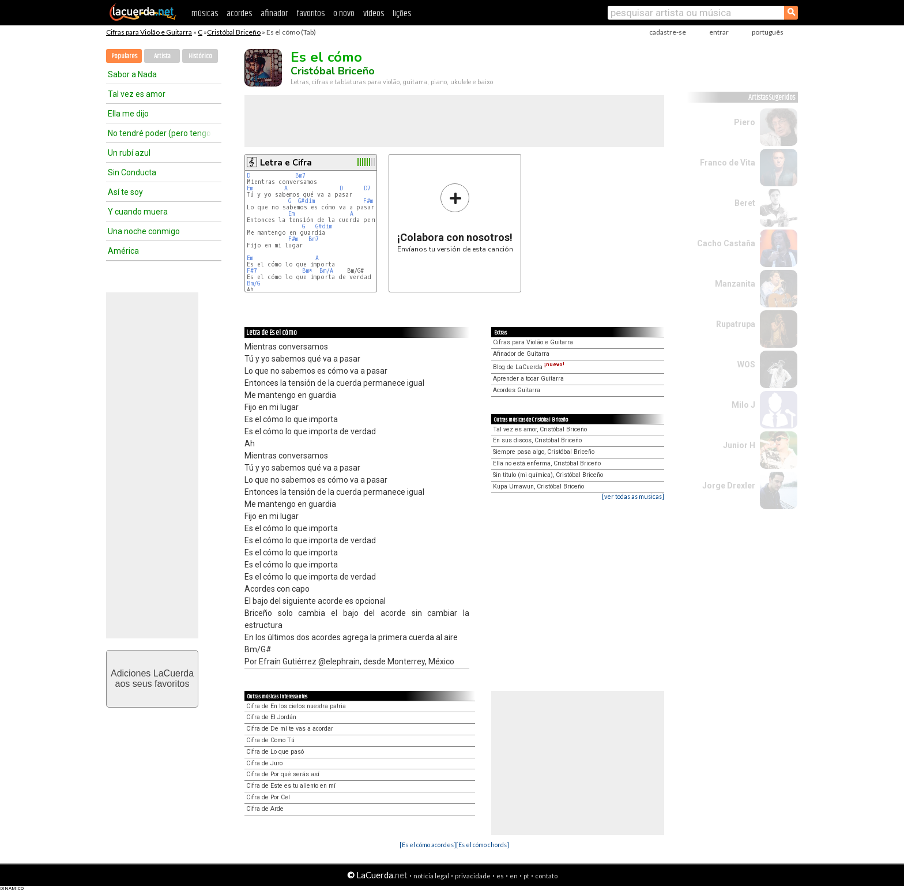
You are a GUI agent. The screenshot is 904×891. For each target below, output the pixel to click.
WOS (746, 364)
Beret (744, 203)
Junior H (739, 445)
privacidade (473, 875)
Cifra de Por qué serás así (282, 774)
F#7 (252, 271)
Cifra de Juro (264, 763)
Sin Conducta (132, 172)
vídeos (373, 13)
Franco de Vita (727, 162)
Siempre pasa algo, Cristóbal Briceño (543, 452)
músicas (204, 13)
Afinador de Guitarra (521, 354)
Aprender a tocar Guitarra (528, 378)
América (123, 250)
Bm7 (300, 175)
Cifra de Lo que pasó (275, 751)
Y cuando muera (138, 211)
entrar (719, 32)
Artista (162, 56)
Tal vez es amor (136, 94)
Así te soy (125, 192)
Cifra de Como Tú (270, 740)
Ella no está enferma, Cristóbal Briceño (547, 463)
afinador (274, 13)
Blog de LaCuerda (528, 367)
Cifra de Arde (265, 809)
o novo (344, 13)
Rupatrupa (735, 324)
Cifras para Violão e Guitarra (149, 32)
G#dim (306, 201)
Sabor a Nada (132, 74)
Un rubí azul (129, 152)
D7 (367, 188)
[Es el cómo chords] (482, 844)
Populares (124, 56)
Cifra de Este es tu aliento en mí (291, 786)
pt (526, 875)
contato (546, 875)
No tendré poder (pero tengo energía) (160, 133)
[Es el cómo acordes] (428, 844)
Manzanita (735, 283)
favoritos (310, 13)
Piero (744, 122)
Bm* (307, 271)
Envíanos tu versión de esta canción (455, 218)
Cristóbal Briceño (234, 32)
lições (402, 13)
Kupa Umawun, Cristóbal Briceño (538, 486)
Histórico (200, 56)
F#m (368, 201)
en (514, 875)
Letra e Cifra (286, 162)
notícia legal (431, 875)
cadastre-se (667, 32)
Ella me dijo (128, 113)
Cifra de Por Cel (268, 797)
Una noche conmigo (144, 231)
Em (250, 188)
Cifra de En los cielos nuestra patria (296, 706)
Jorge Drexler (728, 485)
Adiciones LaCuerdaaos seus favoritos (152, 678)
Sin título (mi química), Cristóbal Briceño (548, 475)
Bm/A (326, 271)
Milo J (743, 404)
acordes (239, 13)
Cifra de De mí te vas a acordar (289, 728)
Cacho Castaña (726, 243)
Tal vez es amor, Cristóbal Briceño (540, 429)
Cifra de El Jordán (271, 717)
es (500, 875)
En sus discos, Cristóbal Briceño (537, 440)
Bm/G (253, 283)
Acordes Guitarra (516, 390)
